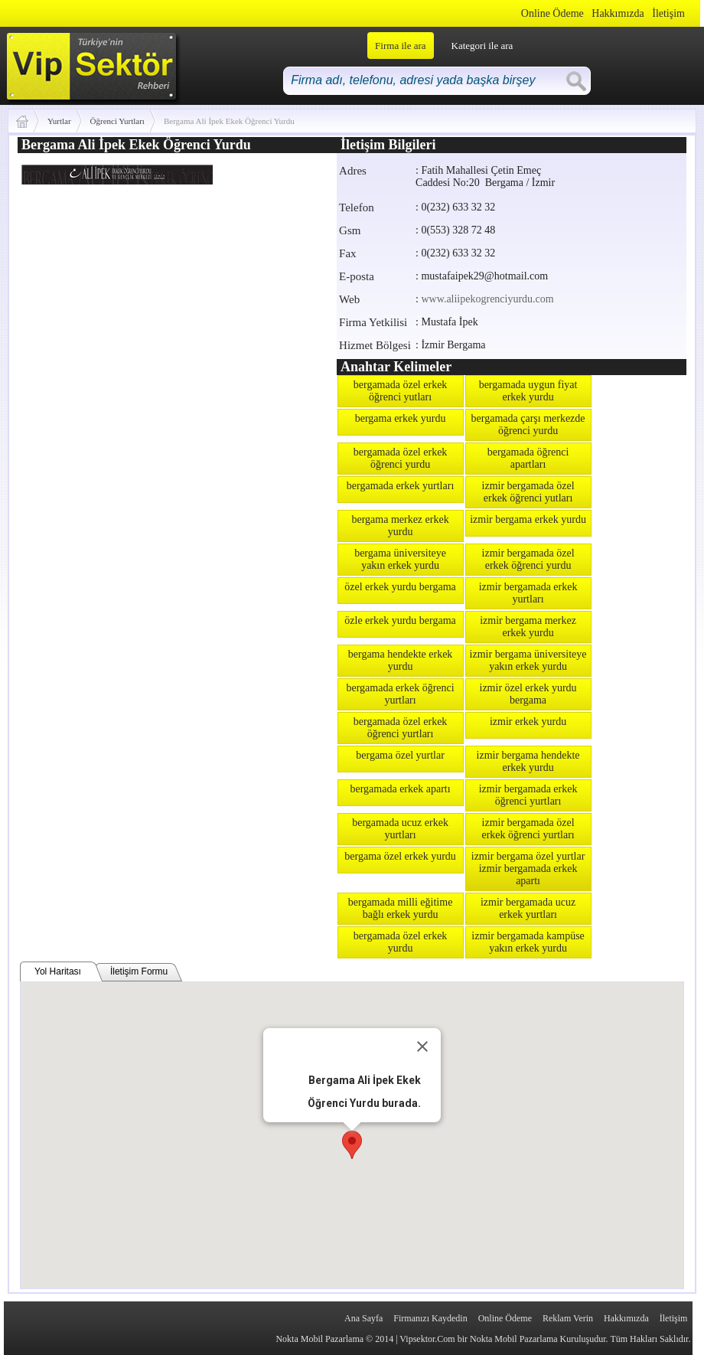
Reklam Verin (568, 1318)
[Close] (422, 1046)
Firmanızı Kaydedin (430, 1318)
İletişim (668, 13)
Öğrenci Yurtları (117, 121)
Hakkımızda (618, 13)
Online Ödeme (552, 13)
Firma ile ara (400, 45)
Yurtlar (59, 121)
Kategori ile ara (482, 45)
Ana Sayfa (363, 1318)
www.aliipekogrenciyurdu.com (487, 299)
